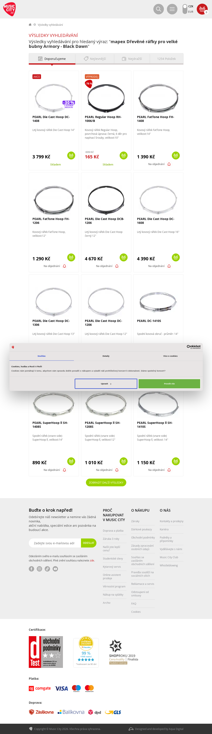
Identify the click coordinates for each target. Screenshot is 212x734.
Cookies (136, 611)
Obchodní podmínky (143, 537)
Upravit (106, 384)
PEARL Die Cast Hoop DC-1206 (103, 323)
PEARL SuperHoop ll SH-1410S (155, 425)
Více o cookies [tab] (170, 356)
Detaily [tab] (106, 356)
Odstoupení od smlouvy (140, 593)
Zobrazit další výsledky (106, 482)
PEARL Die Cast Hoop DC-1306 (51, 323)
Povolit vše (169, 384)
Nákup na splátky (113, 594)
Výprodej (92, 76)
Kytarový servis (112, 566)
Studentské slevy (113, 558)
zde (92, 560)
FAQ (133, 603)
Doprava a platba (113, 530)
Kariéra (164, 529)
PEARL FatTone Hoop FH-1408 (155, 119)
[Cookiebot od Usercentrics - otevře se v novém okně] (182, 347)
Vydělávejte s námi (171, 549)
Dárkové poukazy (141, 529)
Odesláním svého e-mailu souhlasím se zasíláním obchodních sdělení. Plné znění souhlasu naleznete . (62, 558)
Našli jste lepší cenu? (111, 548)
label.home (30, 24)
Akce (37, 76)
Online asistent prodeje (112, 576)
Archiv (106, 602)
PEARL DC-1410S (149, 321)
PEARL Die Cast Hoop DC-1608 (155, 221)
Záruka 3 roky (111, 538)
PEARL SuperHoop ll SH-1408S (50, 425)
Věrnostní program (114, 586)
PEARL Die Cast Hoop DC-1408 (51, 119)
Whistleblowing (169, 565)
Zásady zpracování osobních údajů (142, 547)
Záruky (135, 521)
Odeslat (88, 543)
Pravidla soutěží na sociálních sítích (142, 573)
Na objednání (156, 164)
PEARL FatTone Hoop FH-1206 (51, 221)
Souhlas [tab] (42, 356)
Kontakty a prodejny (171, 521)
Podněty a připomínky (166, 539)
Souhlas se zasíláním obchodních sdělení (142, 560)
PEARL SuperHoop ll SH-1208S (102, 425)
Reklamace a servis (142, 583)
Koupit (71, 155)
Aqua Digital (176, 729)
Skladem (55, 164)
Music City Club (169, 557)
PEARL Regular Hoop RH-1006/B (103, 119)
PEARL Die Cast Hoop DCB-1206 (104, 221)
